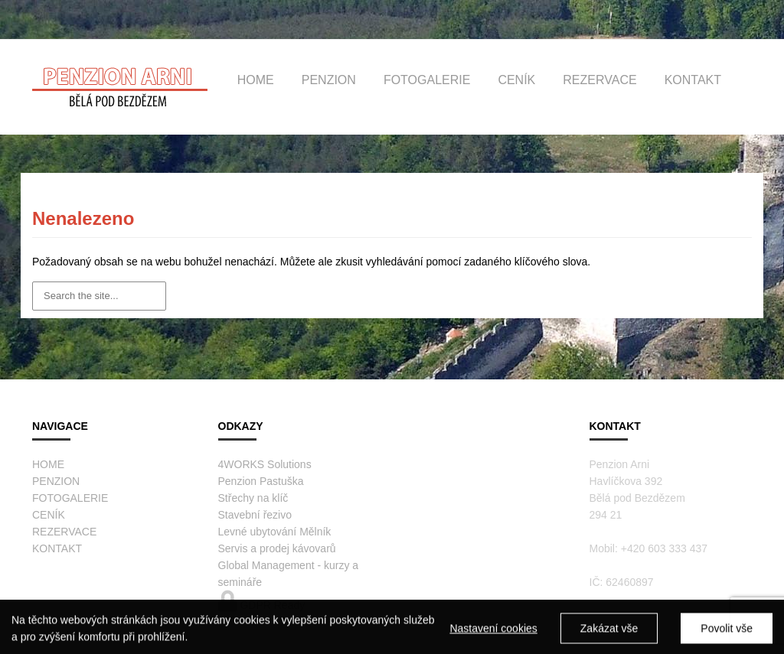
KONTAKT (693, 79)
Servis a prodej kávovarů (277, 548)
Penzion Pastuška (261, 481)
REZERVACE (599, 79)
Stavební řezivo (255, 515)
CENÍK (516, 79)
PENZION (329, 79)
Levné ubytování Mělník (275, 531)
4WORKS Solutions (265, 464)
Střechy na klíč (253, 498)
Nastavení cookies (493, 632)
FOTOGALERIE (427, 79)
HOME (255, 79)
